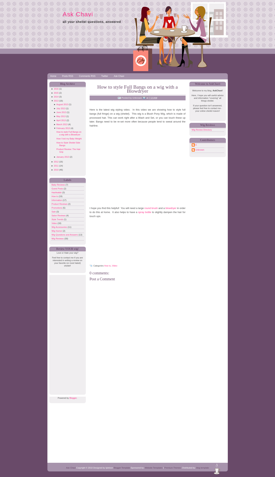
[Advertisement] (66, 332)
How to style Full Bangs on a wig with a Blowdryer (137, 89)
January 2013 (62, 157)
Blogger (73, 398)
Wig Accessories (60, 227)
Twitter (104, 76)
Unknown (200, 150)
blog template (202, 468)
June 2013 (61, 112)
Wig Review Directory (202, 130)
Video (55, 223)
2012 (56, 162)
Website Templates (154, 468)
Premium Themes (172, 468)
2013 (56, 101)
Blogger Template (122, 468)
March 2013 (62, 124)
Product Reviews (60, 204)
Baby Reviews (59, 185)
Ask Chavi (78, 14)
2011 (56, 166)
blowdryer (170, 208)
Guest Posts (58, 188)
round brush (151, 208)
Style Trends (58, 219)
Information (57, 200)
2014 (56, 97)
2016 (56, 89)
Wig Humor (57, 231)
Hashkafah (57, 192)
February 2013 (63, 128)
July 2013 (60, 108)
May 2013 (61, 116)
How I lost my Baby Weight (69, 138)
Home (53, 76)
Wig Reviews (58, 238)
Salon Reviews (59, 215)
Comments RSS (87, 76)
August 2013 (62, 104)
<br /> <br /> (109, 241)
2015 (56, 93)
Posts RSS (67, 76)
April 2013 (61, 120)
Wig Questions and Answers (65, 235)
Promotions (57, 208)
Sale (54, 212)
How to (55, 196)
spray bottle (144, 212)
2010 (56, 170)
